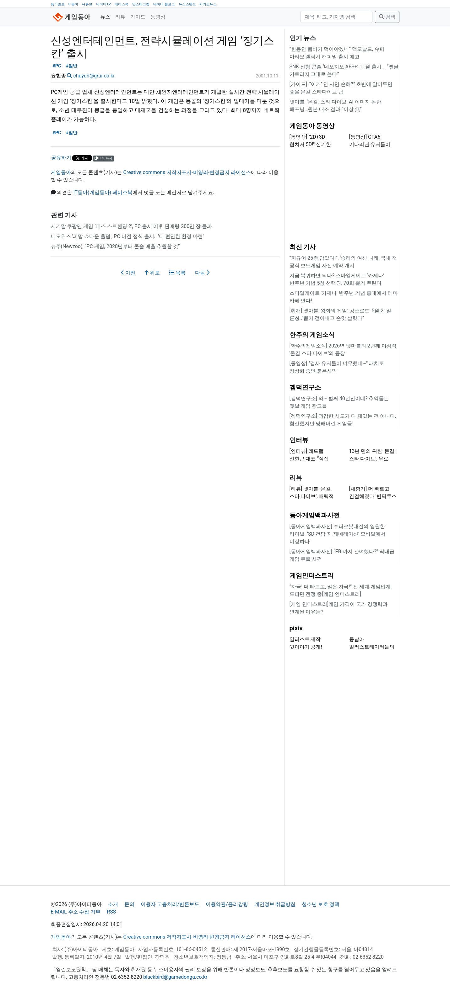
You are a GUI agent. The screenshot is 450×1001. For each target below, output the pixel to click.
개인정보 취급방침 (275, 904)
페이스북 (121, 4)
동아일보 (58, 4)
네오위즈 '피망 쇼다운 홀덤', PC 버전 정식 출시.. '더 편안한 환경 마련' (127, 236)
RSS (111, 912)
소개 (113, 904)
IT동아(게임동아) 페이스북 (103, 192)
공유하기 (61, 158)
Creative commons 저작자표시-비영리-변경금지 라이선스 (187, 172)
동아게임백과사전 (315, 515)
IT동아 (73, 4)
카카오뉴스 (208, 4)
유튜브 (87, 4)
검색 (387, 17)
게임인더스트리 (311, 575)
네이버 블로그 (164, 4)
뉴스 (105, 17)
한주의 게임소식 (312, 334)
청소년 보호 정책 (320, 904)
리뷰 (120, 17)
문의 (129, 904)
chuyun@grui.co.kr (94, 76)
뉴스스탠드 (187, 4)
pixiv (296, 628)
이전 (128, 273)
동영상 (157, 17)
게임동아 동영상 (312, 126)
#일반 (72, 66)
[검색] (336, 17)
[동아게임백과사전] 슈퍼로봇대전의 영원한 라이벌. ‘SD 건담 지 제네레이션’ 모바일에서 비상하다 (338, 533)
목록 (177, 273)
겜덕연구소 (305, 387)
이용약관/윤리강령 (227, 904)
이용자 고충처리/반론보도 (170, 904)
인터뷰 (299, 440)
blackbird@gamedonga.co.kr (175, 977)
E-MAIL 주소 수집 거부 (76, 912)
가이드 (137, 17)
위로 (152, 273)
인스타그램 (140, 4)
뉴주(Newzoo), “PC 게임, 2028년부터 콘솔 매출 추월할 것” (115, 246)
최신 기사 (303, 247)
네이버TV (103, 4)
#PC (56, 66)
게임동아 (61, 172)
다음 (202, 273)
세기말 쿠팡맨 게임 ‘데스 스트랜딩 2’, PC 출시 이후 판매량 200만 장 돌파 (131, 226)
